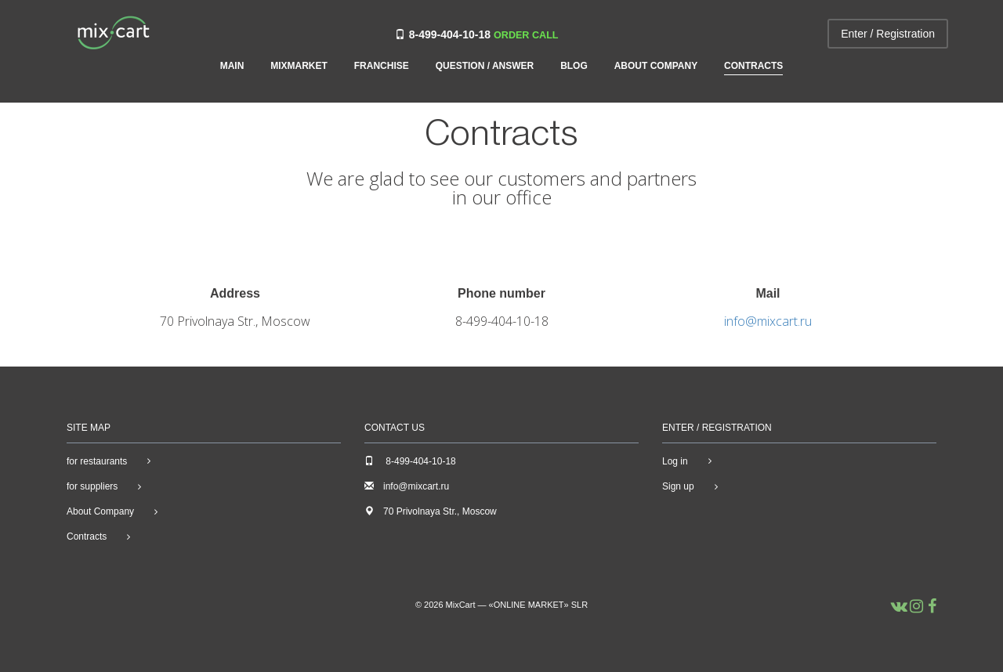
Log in (675, 461)
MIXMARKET (299, 66)
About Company (655, 66)
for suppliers (92, 486)
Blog (574, 66)
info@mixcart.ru (768, 321)
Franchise (381, 66)
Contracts (753, 66)
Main (232, 66)
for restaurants (97, 461)
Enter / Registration (888, 33)
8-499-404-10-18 (450, 34)
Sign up (678, 486)
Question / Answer (485, 66)
